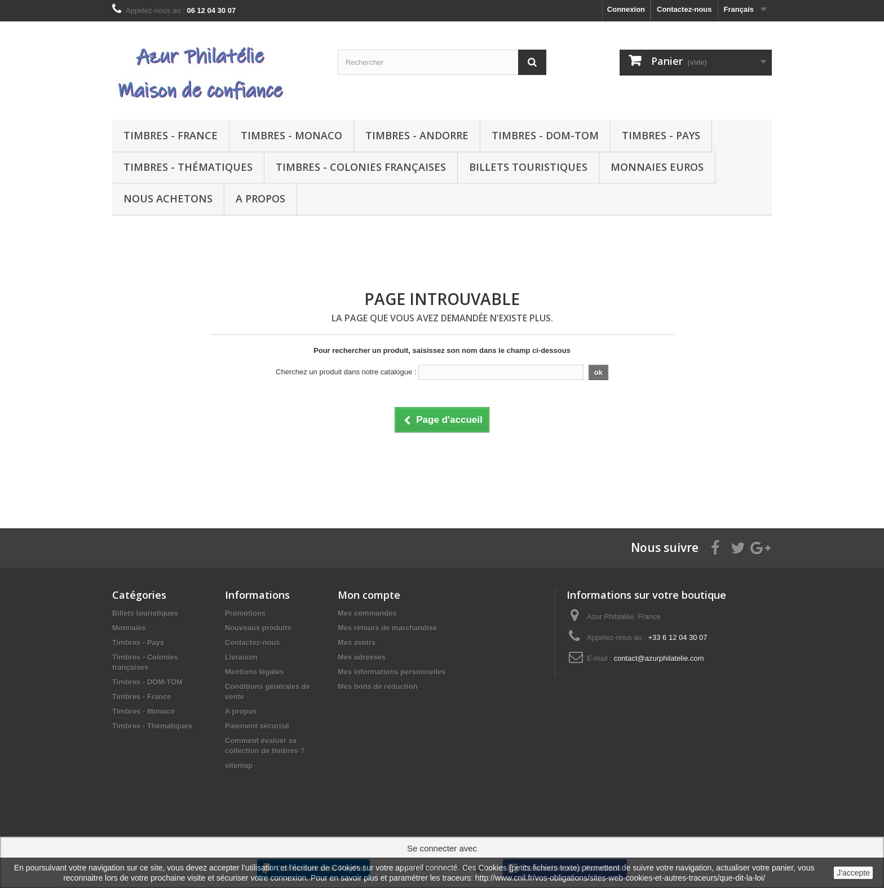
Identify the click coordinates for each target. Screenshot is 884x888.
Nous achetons (168, 198)
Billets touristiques (528, 167)
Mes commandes (367, 613)
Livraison (241, 657)
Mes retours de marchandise (387, 628)
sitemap (239, 765)
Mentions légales (254, 672)
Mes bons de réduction (378, 686)
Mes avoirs (356, 642)
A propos (260, 198)
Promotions (245, 613)
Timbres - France (170, 135)
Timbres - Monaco (291, 135)
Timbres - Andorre (416, 135)
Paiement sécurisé (257, 726)
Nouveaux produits (258, 628)
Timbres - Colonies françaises (361, 167)
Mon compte (369, 595)
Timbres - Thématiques (188, 167)
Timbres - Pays (661, 135)
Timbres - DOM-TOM (545, 135)
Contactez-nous (684, 9)
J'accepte (853, 872)
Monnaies (129, 628)
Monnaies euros (657, 167)
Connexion (626, 9)
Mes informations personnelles (391, 672)
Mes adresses (362, 657)
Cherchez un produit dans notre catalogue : (346, 372)
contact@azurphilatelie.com (659, 658)
